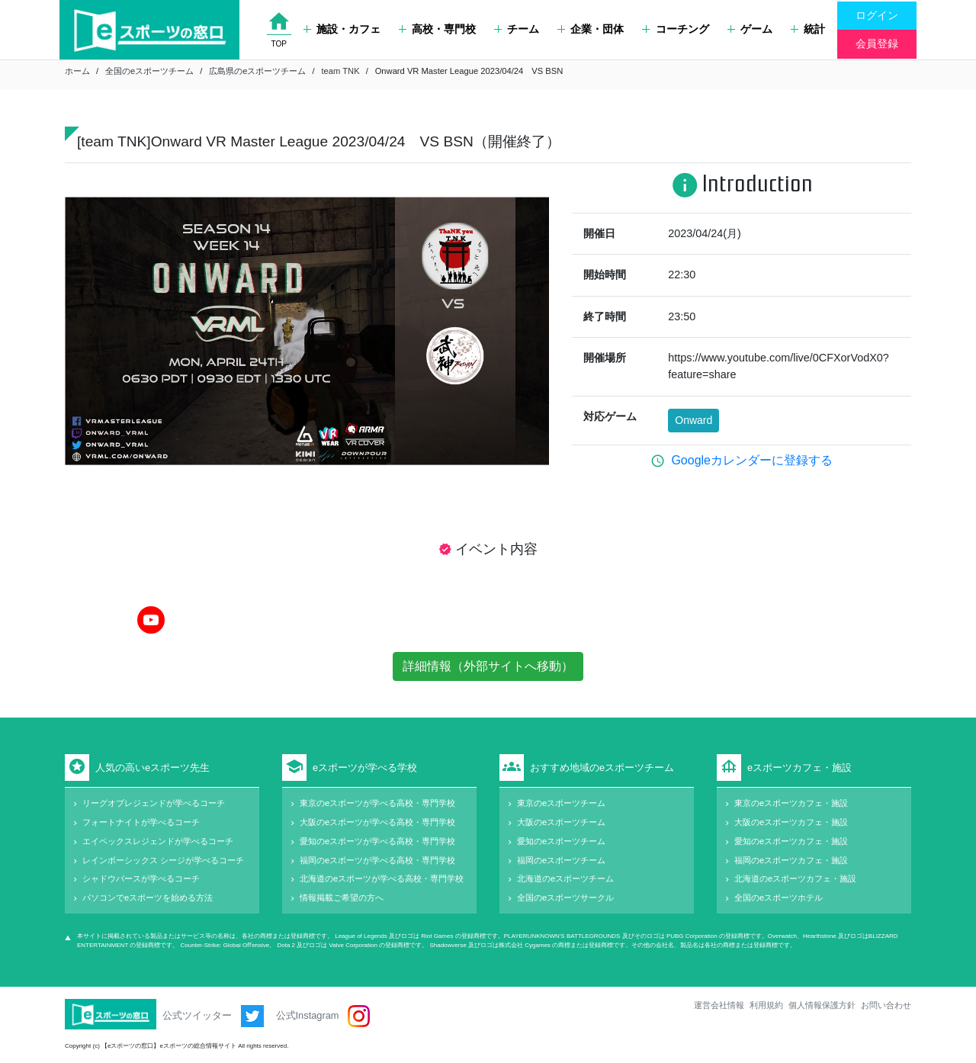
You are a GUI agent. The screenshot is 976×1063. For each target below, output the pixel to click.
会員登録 (877, 43)
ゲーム (749, 29)
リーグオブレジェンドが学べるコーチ (153, 803)
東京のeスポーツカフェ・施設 (791, 803)
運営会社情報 (719, 1005)
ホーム (77, 70)
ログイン (877, 15)
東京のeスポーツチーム (561, 803)
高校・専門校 (437, 29)
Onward (693, 420)
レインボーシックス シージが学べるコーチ (163, 860)
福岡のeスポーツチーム (561, 860)
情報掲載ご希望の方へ (342, 897)
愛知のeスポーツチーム (561, 841)
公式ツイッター (213, 1016)
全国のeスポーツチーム (149, 70)
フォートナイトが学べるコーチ (141, 822)
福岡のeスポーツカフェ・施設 (791, 860)
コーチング (675, 29)
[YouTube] (151, 620)
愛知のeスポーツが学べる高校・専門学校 (377, 841)
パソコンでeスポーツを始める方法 (147, 897)
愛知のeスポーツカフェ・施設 (791, 841)
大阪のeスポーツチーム (561, 822)
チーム (516, 29)
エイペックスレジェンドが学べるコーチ (157, 841)
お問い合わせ (886, 1005)
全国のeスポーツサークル (565, 897)
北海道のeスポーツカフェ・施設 (795, 878)
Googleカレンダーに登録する (752, 460)
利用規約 (766, 1005)
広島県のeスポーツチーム (257, 70)
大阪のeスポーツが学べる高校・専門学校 (377, 822)
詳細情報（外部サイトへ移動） (488, 666)
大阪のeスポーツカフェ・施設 (791, 822)
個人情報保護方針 (822, 1005)
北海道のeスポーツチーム (565, 878)
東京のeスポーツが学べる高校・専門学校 (377, 803)
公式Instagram (323, 1016)
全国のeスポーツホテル (778, 897)
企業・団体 (590, 29)
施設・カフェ (341, 29)
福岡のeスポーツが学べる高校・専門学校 (377, 860)
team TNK (340, 70)
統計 (808, 29)
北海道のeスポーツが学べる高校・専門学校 (382, 878)
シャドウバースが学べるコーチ (141, 878)
